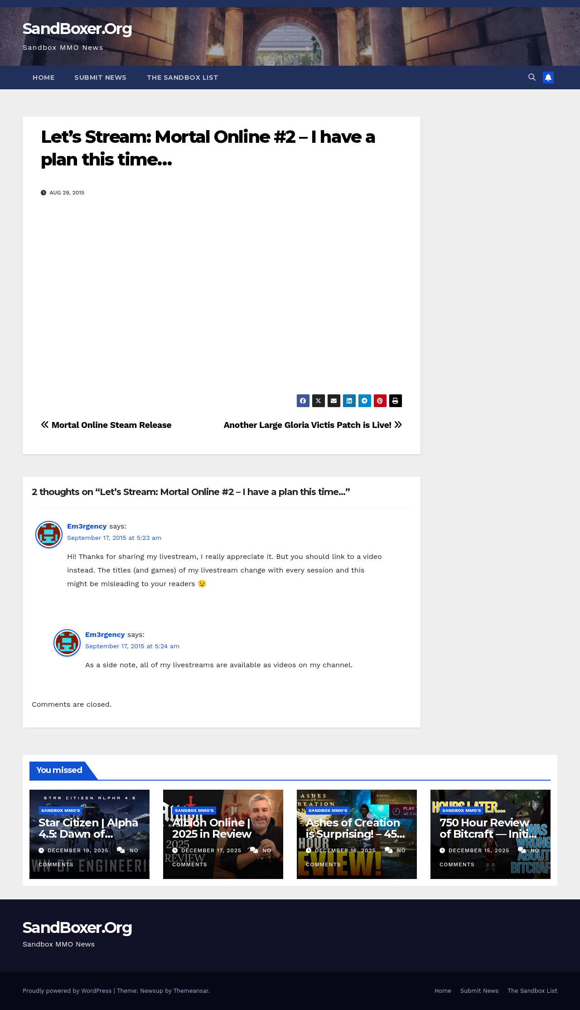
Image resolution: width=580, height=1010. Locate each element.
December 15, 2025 (480, 850)
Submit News (100, 77)
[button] (532, 77)
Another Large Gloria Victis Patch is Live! (313, 425)
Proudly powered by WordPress (68, 990)
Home (43, 77)
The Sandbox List (183, 77)
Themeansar (191, 990)
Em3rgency (86, 526)
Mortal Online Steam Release (106, 425)
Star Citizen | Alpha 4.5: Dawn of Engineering (88, 834)
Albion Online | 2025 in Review (211, 828)
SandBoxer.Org (77, 28)
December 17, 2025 (212, 850)
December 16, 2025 (346, 850)
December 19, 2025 (79, 850)
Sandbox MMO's (60, 810)
